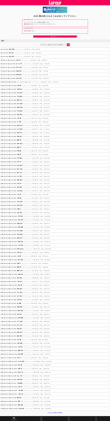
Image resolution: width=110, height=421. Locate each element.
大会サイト (55, 36)
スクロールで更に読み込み (55, 412)
